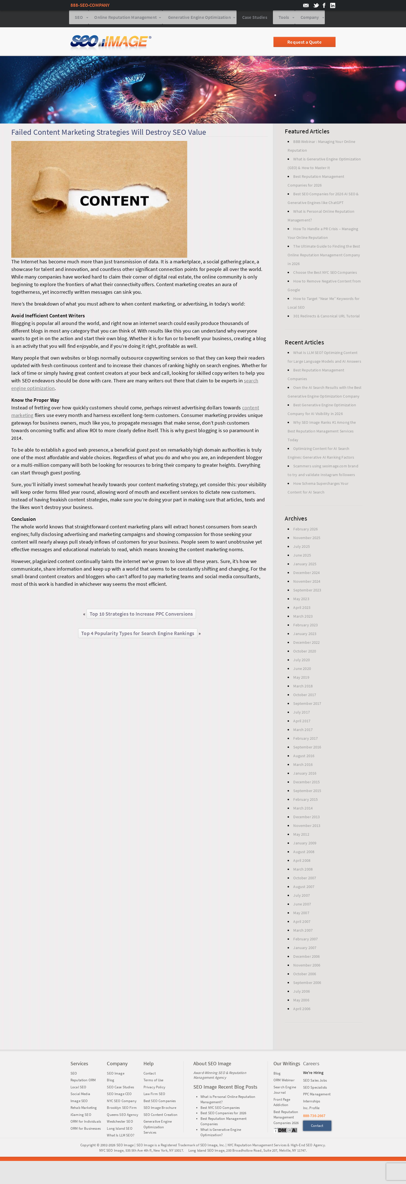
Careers (311, 1065)
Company (310, 19)
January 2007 (304, 948)
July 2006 (301, 992)
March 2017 (303, 730)
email (305, 5)
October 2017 (304, 695)
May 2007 (301, 913)
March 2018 (303, 687)
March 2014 (303, 809)
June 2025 (302, 556)
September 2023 (307, 591)
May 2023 (301, 599)
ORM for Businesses (85, 1129)
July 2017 (301, 713)
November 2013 (306, 826)
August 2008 (303, 852)
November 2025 (306, 538)
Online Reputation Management (125, 19)
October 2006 (304, 974)
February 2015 (305, 800)
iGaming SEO (80, 1115)
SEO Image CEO (119, 1095)
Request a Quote (304, 43)
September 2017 (307, 704)
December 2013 (306, 817)
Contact (150, 1074)
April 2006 (301, 1009)
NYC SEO (106, 1151)
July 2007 (301, 896)
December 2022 (306, 643)
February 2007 (305, 940)
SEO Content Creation (160, 1115)
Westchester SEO (120, 1122)
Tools (284, 19)
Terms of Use (154, 1081)
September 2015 (307, 791)
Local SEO (78, 1088)
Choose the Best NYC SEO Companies (325, 273)
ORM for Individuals (85, 1122)
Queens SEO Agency (122, 1115)
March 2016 (303, 765)
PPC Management (316, 1095)
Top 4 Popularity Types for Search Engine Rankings (137, 634)
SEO (79, 19)
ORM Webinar (284, 1081)
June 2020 (302, 669)
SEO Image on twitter (316, 5)
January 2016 (304, 774)
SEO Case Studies (120, 1088)
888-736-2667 (314, 1116)
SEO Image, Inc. (212, 1146)
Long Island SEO (119, 1129)
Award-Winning (205, 1073)
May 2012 (301, 835)
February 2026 (305, 530)
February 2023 (305, 626)
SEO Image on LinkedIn (332, 5)
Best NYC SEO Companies (220, 1108)
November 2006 (306, 966)
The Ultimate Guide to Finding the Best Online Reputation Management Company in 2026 (324, 256)
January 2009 (304, 844)
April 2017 (301, 722)
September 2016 (307, 748)
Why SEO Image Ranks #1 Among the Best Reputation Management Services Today (322, 432)
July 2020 (301, 660)
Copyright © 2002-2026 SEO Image (107, 1146)
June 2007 (302, 905)
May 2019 (301, 678)
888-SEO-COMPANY (90, 5)
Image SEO (79, 1102)
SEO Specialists (315, 1088)
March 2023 (303, 617)
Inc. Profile (311, 1109)
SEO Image (115, 1074)
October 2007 (304, 879)
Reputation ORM (83, 1081)
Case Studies (254, 19)
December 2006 (306, 957)
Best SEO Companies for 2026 (223, 1114)
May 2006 (301, 1001)
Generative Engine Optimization (199, 19)
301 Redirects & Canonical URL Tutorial (326, 317)
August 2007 (303, 887)
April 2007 (301, 922)
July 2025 (301, 547)
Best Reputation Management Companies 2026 (286, 1118)
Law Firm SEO (155, 1095)
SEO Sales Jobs (315, 1081)
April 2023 (301, 608)
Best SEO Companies (160, 1102)
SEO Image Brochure (160, 1108)
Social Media (80, 1095)
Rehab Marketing (83, 1108)
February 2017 (305, 739)
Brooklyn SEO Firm (122, 1108)
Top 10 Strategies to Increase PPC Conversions (141, 615)
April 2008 (301, 861)
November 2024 (306, 582)
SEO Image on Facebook (324, 5)
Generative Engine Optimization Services (158, 1128)
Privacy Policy (154, 1088)
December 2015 (306, 783)
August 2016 (303, 756)
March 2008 (303, 870)
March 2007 (303, 931)
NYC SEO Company (121, 1102)
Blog (110, 1081)
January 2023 (304, 634)
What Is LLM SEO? (120, 1136)
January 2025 (304, 565)
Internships (311, 1102)
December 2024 (306, 573)
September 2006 (307, 983)
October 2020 (304, 652)
